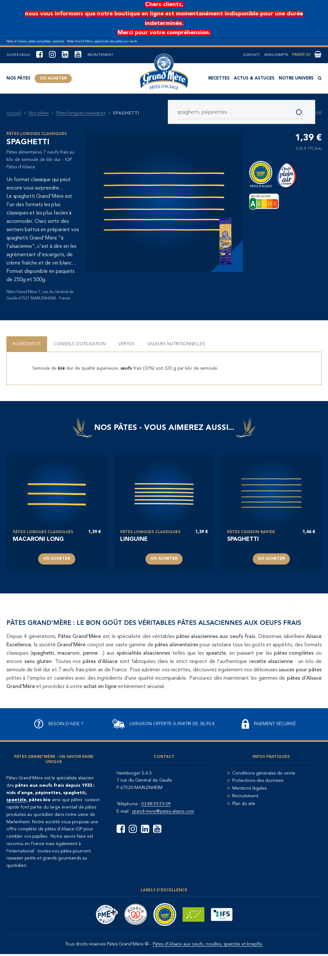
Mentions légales (249, 788)
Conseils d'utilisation (79, 344)
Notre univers (296, 78)
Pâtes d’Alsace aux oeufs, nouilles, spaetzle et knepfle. (208, 944)
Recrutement (100, 55)
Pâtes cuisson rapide (251, 532)
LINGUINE (134, 539)
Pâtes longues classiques (80, 113)
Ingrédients (27, 344)
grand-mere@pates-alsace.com (163, 811)
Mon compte (276, 55)
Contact (251, 55)
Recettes (219, 78)
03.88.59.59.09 (156, 804)
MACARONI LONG (38, 539)
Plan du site (243, 803)
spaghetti (243, 539)
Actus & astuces (254, 78)
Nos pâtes (18, 78)
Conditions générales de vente (263, 773)
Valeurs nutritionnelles (176, 344)
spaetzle (16, 800)
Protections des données (257, 780)
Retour (310, 113)
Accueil (13, 113)
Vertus (127, 344)
